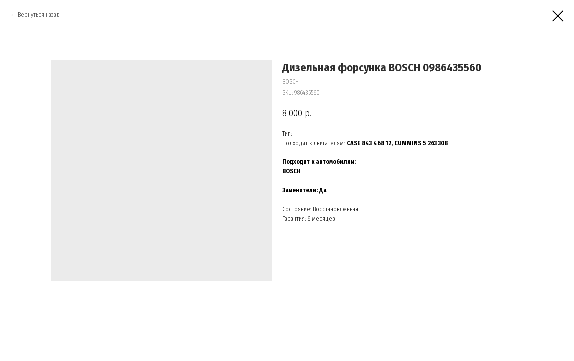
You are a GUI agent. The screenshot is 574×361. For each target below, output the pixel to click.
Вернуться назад (39, 14)
